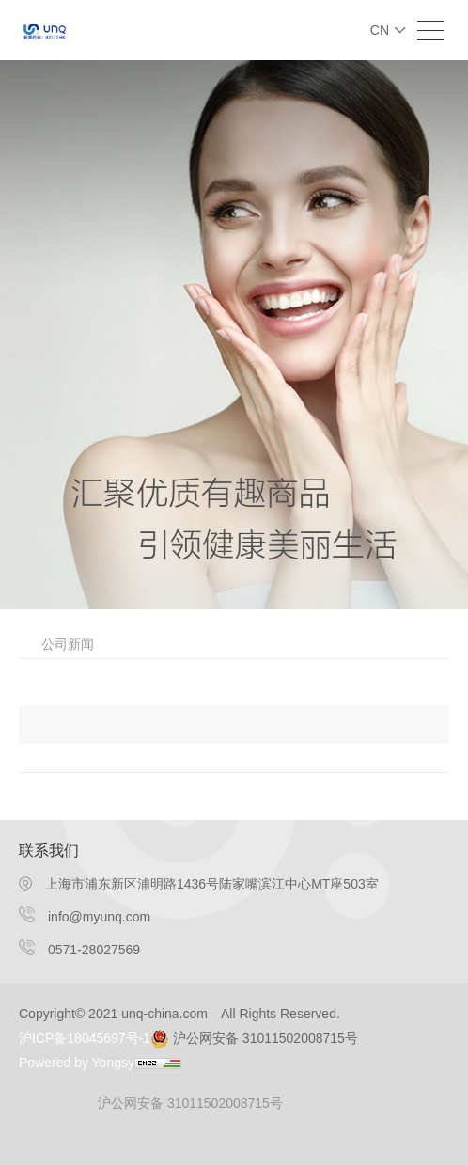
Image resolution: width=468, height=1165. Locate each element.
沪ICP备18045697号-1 (84, 1038)
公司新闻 (67, 645)
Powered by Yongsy (76, 1062)
